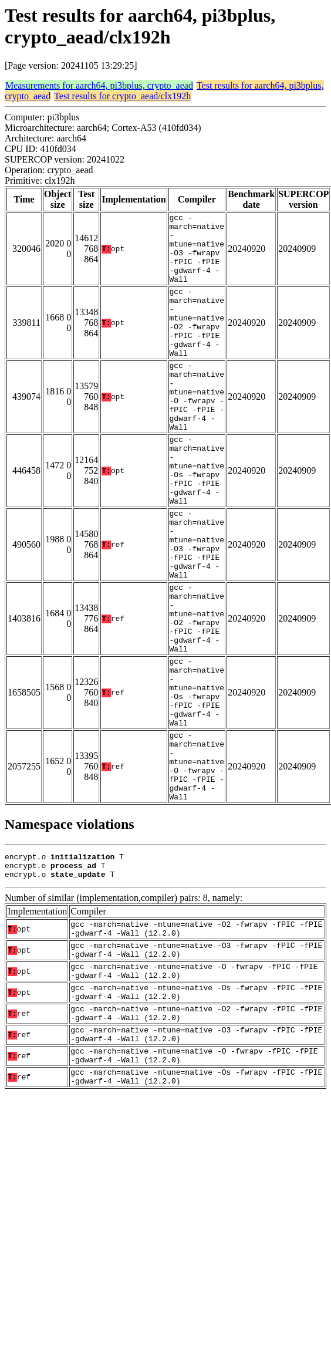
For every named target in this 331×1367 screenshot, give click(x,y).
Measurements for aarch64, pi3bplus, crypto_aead (99, 85)
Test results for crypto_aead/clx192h (122, 96)
